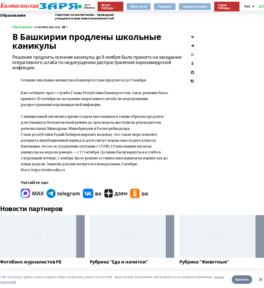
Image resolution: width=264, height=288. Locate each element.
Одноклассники (195, 6)
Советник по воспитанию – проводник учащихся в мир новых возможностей (84, 16)
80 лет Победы (107, 6)
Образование (13, 15)
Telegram (165, 6)
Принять (242, 279)
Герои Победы (224, 6)
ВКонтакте (139, 6)
